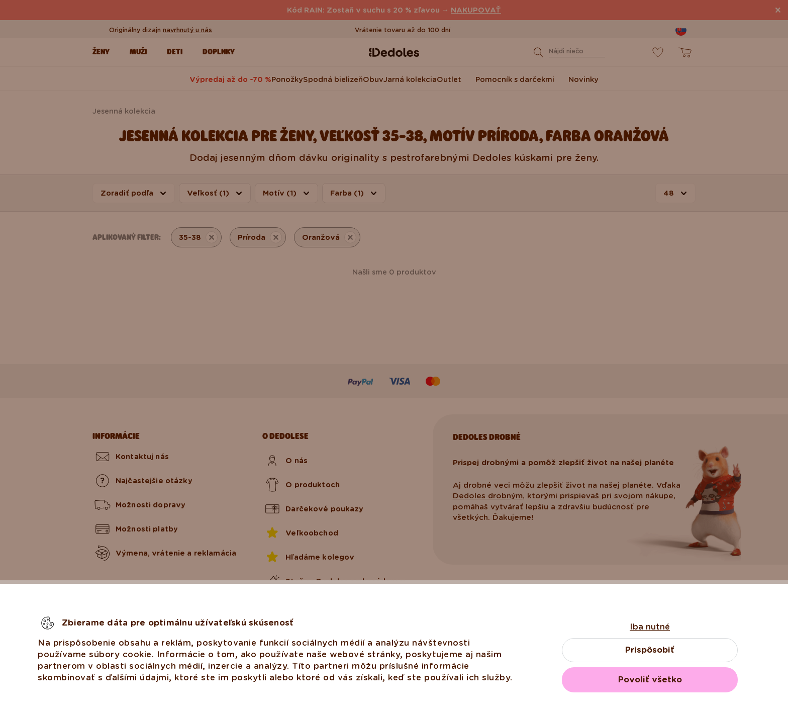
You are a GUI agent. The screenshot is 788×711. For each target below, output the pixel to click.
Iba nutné (650, 627)
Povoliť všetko (650, 679)
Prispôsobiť (649, 650)
